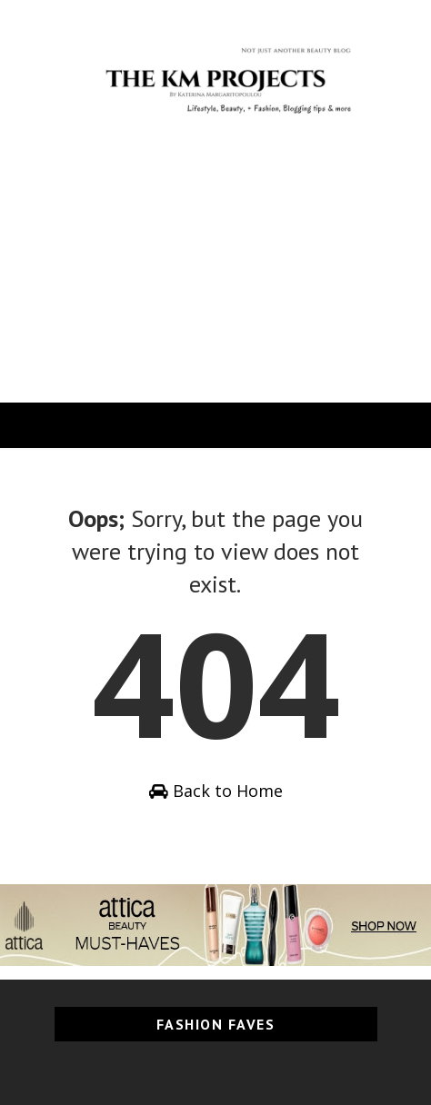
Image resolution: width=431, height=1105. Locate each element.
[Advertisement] (215, 283)
